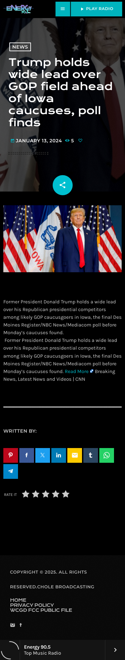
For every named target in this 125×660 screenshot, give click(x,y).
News (20, 47)
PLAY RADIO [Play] (96, 9)
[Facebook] (20, 625)
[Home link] (18, 9)
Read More (77, 371)
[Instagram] (12, 625)
